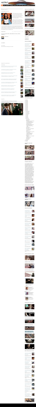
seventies (3, 9)
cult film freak (6, 2)
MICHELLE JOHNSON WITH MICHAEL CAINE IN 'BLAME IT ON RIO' (28, 83)
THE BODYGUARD (28, 130)
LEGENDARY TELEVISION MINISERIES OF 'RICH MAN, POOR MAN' (28, 79)
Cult (19, 5)
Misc (25, 5)
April (26, 117)
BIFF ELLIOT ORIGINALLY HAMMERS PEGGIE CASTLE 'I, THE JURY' (28, 228)
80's (14, 5)
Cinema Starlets (27, 278)
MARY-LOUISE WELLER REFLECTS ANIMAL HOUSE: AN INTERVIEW (28, 65)
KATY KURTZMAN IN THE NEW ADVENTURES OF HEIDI (29, 122)
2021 (26, 103)
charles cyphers (7, 33)
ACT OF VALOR (28, 119)
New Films (7, 5)
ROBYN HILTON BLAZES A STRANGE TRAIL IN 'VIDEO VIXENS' (8, 85)
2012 (26, 110)
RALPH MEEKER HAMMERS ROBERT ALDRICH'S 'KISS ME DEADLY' (28, 220)
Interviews (11, 5)
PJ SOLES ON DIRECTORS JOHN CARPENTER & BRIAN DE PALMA (28, 49)
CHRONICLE (27, 135)
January (27, 139)
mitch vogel (16, 33)
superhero (6, 9)
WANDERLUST (27, 120)
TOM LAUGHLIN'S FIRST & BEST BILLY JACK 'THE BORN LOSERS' (28, 371)
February (27, 118)
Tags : (2, 33)
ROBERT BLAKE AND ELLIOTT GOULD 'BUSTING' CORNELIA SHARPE (28, 394)
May (26, 116)
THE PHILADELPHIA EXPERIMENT (30, 128)
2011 (26, 140)
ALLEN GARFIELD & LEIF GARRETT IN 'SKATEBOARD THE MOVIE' (8, 69)
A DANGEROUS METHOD (29, 134)
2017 (26, 106)
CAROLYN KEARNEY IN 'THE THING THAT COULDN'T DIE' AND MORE (28, 61)
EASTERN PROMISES (28, 137)
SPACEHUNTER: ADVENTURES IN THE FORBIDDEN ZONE (30, 124)
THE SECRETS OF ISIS (28, 123)
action (4, 33)
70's (17, 5)
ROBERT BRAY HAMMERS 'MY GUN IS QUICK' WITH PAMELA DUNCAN (28, 224)
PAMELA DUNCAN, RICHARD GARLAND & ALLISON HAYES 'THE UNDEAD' (28, 232)
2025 (26, 100)
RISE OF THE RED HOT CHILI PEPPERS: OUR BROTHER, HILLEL (30, 293)
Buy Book (28, 5)
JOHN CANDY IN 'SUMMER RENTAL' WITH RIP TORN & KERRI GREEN (9, 82)
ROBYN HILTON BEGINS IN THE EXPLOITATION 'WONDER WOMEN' (28, 367)
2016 (26, 107)
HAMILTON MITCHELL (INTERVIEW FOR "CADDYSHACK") (7, 88)
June (26, 115)
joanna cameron (12, 33)
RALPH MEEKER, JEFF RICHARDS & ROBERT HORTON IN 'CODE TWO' (28, 211)
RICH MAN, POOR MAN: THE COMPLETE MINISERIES (29, 133)
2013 (26, 109)
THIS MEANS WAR (28, 127)
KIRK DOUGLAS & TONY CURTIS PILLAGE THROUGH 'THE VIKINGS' (28, 70)
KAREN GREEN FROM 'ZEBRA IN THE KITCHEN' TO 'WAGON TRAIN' (28, 44)
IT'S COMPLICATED (28, 129)
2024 (26, 101)
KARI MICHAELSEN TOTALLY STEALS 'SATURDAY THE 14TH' (8, 72)
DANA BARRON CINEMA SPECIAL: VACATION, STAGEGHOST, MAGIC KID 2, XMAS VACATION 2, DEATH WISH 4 (28, 389)
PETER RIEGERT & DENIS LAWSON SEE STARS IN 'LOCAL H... (30, 121)
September (27, 113)
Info (4, 5)
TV (4, 34)
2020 (26, 104)
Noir (22, 5)
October (27, 112)
